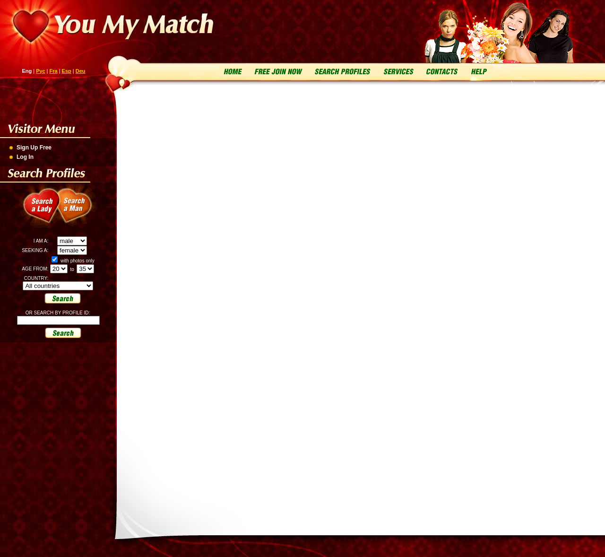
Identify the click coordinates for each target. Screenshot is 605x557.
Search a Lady (38, 211)
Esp (66, 71)
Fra (54, 71)
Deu (81, 71)
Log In (25, 157)
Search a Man (80, 211)
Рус (40, 71)
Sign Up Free (34, 147)
